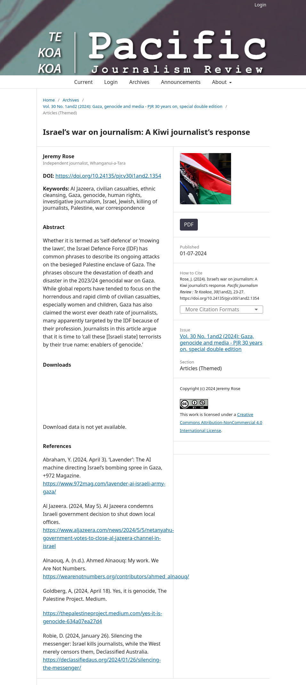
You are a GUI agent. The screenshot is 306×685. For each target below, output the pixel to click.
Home (49, 100)
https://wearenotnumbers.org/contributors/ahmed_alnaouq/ (116, 576)
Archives (139, 82)
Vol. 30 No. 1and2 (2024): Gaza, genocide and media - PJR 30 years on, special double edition (132, 106)
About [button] (220, 82)
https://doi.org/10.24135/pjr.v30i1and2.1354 (108, 175)
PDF (189, 224)
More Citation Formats (212, 309)
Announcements (180, 82)
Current (83, 82)
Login (260, 5)
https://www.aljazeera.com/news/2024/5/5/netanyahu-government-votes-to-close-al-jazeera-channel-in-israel (108, 538)
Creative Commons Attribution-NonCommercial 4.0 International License (221, 422)
